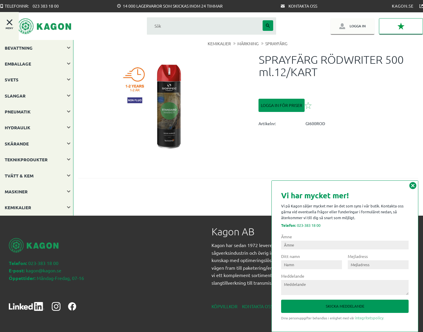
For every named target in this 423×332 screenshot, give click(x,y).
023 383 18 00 (46, 6)
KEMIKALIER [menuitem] (18, 207)
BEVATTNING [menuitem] (19, 48)
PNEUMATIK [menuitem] (18, 112)
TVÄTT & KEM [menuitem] (19, 176)
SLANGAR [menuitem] (15, 96)
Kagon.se (403, 6)
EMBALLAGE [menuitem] (18, 64)
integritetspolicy (369, 317)
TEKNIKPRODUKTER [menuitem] (26, 159)
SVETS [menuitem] (12, 80)
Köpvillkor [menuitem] (224, 306)
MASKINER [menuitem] (16, 191)
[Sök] (268, 25)
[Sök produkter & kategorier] (205, 26)
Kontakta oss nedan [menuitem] (265, 306)
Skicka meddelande (345, 306)
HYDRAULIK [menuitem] (17, 127)
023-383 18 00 (300, 225)
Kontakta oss (302, 6)
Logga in (358, 26)
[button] (400, 26)
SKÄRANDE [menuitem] (17, 144)
